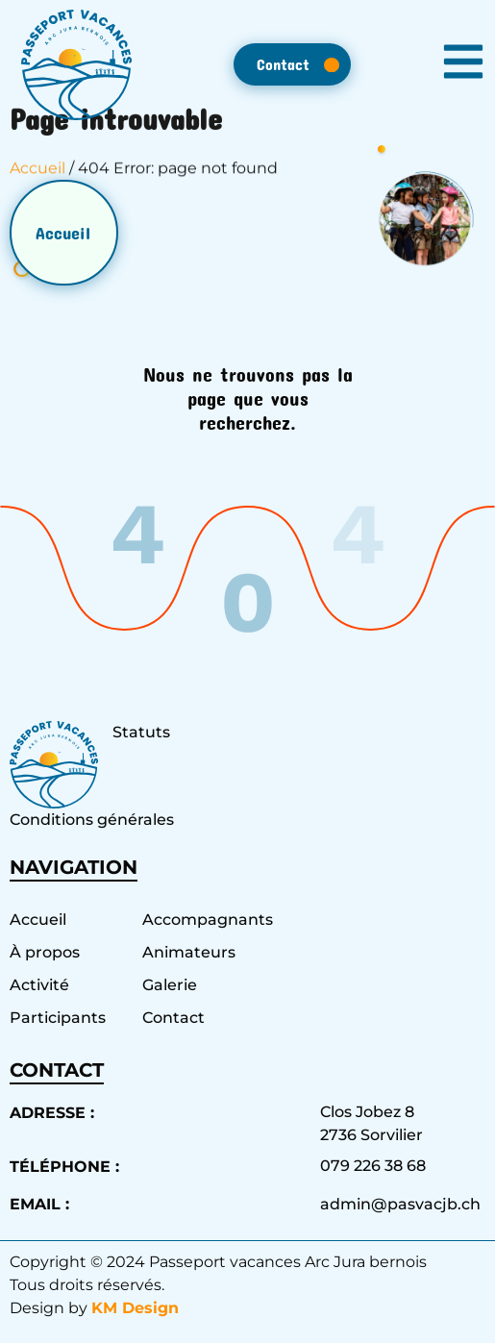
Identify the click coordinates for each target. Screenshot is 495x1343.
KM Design (135, 1308)
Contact (173, 1017)
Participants (58, 1017)
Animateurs (188, 952)
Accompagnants (199, 919)
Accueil (37, 177)
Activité (39, 985)
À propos (45, 952)
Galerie (169, 985)
